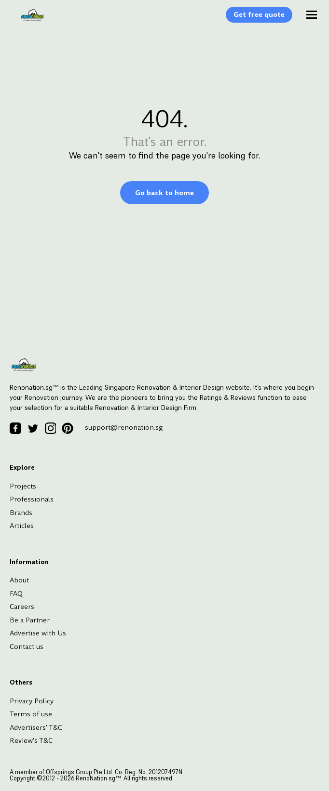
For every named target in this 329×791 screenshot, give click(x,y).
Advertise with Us (38, 633)
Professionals (32, 499)
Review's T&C (31, 740)
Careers (22, 606)
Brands (21, 512)
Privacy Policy (32, 701)
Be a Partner (30, 620)
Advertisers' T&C (36, 727)
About (19, 580)
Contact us (26, 646)
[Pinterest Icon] (67, 428)
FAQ (16, 593)
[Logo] (27, 20)
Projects (23, 486)
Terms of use (31, 714)
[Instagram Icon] (50, 428)
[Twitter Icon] (33, 428)
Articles (22, 525)
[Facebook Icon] (15, 428)
